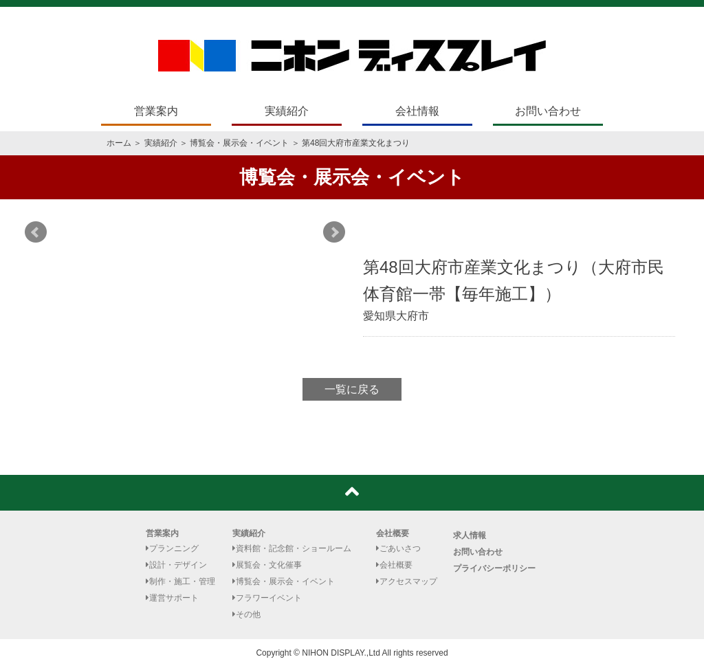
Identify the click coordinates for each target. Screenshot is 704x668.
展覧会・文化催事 (267, 565)
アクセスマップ (406, 581)
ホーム (119, 143)
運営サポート (172, 598)
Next (334, 232)
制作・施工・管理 (180, 581)
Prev (36, 232)
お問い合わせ (548, 111)
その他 (246, 614)
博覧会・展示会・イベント (239, 143)
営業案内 (156, 111)
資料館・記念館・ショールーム (291, 548)
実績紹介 (287, 111)
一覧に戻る (352, 389)
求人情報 (469, 535)
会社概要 (392, 533)
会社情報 (417, 111)
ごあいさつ (398, 548)
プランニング (172, 548)
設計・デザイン (176, 565)
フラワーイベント (267, 598)
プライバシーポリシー (494, 568)
